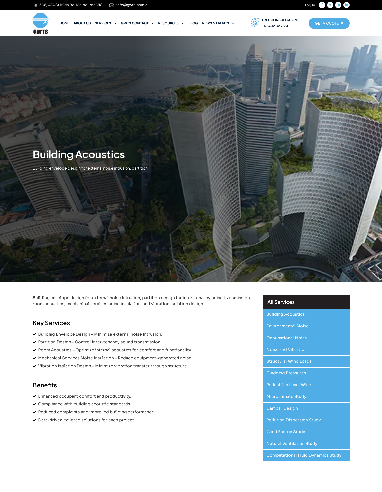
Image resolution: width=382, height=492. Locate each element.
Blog (193, 23)
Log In (310, 5)
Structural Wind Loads (289, 361)
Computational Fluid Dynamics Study (303, 455)
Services (106, 23)
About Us (82, 23)
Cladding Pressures (286, 373)
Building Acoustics (285, 314)
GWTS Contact (137, 23)
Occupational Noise (286, 337)
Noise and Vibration (286, 349)
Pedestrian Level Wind (288, 384)
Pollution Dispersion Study (293, 420)
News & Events (218, 23)
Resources (171, 23)
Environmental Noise (287, 326)
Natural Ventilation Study (291, 443)
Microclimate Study (286, 396)
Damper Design (282, 408)
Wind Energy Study (285, 431)
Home (64, 23)
